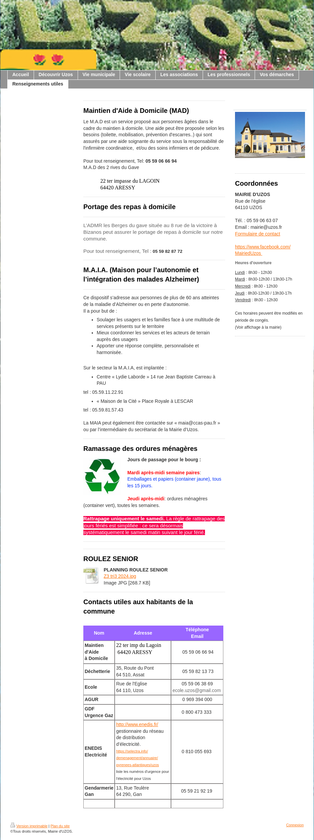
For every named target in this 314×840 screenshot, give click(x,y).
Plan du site (60, 826)
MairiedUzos (248, 253)
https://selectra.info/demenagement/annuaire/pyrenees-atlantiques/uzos (137, 758)
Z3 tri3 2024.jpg (120, 576)
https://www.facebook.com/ (263, 246)
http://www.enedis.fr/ (137, 724)
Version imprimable (29, 826)
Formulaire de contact (257, 233)
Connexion (295, 825)
